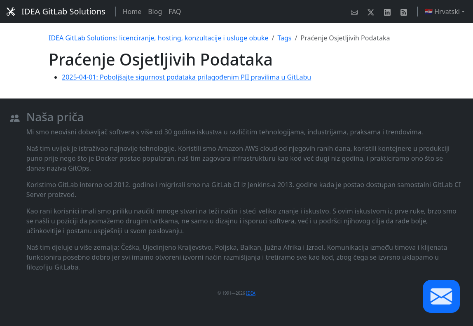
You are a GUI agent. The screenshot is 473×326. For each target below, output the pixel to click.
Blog (155, 11)
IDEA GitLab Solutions (56, 11)
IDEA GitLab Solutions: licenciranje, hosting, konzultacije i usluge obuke (158, 37)
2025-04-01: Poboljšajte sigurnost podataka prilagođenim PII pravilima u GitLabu (186, 77)
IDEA (250, 293)
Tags (284, 37)
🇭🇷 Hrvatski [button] (442, 11)
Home (132, 11)
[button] (441, 296)
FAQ (175, 11)
